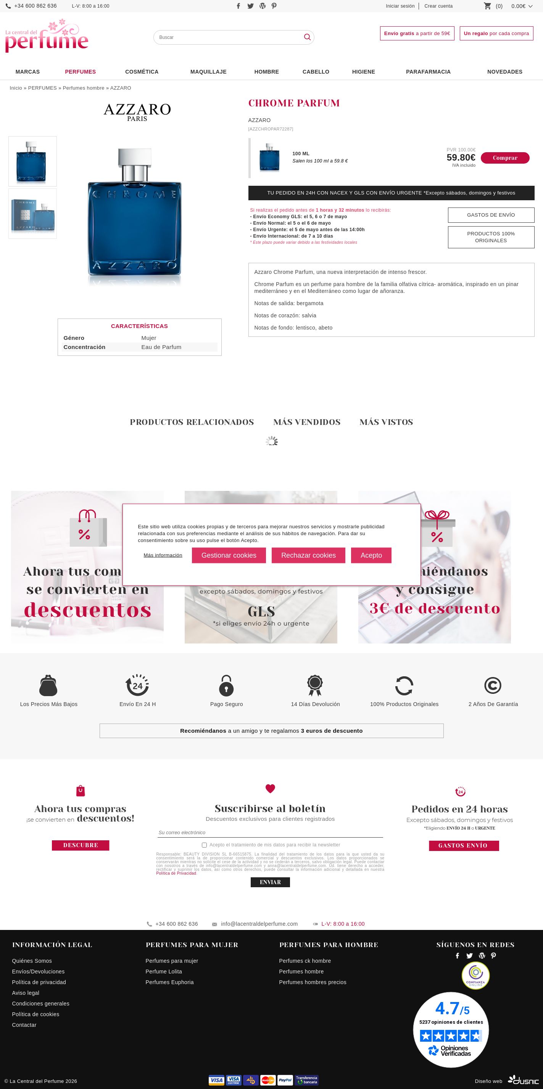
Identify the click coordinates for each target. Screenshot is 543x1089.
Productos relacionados (192, 422)
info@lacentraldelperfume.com (259, 924)
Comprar (505, 158)
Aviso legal (26, 993)
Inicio (16, 88)
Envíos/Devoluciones (38, 971)
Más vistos (386, 422)
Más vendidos (307, 422)
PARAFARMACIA (428, 72)
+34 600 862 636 (36, 6)
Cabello (316, 72)
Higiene (363, 72)
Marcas (28, 72)
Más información (163, 555)
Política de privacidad (39, 982)
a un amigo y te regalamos (271, 730)
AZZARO (120, 88)
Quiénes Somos (32, 961)
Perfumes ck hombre (305, 961)
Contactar (24, 1025)
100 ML (301, 153)
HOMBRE (267, 72)
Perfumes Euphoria (170, 982)
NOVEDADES (504, 72)
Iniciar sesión (400, 6)
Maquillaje (208, 72)
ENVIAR (270, 882)
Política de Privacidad (176, 873)
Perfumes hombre (84, 88)
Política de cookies (36, 1014)
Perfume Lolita (164, 971)
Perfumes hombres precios (313, 982)
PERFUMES (80, 72)
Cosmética (142, 72)
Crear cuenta (439, 6)
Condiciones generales (41, 1004)
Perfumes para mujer (172, 961)
